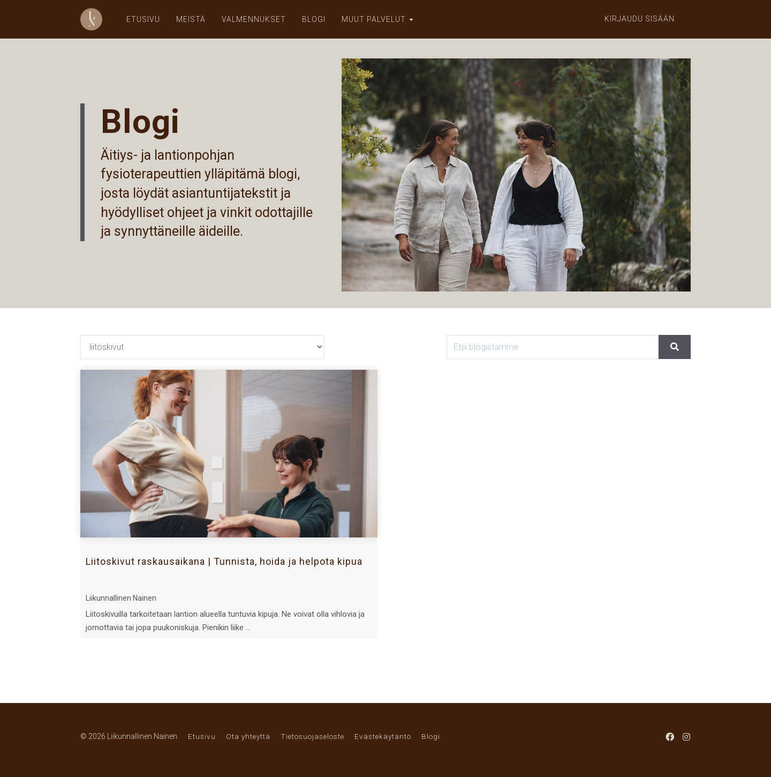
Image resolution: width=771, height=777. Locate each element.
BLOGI (314, 19)
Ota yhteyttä (248, 736)
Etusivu (202, 736)
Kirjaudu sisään (639, 18)
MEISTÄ (191, 19)
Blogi (430, 736)
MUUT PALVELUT (377, 19)
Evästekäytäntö (382, 736)
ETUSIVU (143, 19)
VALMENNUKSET (254, 19)
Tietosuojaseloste (312, 736)
